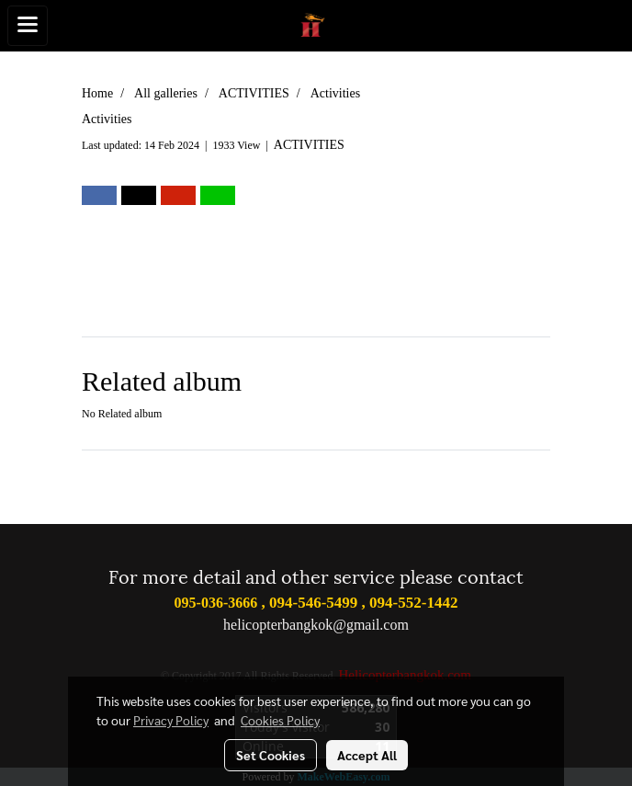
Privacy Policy (171, 720)
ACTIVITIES (309, 145)
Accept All (367, 754)
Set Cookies (270, 754)
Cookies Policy (280, 720)
